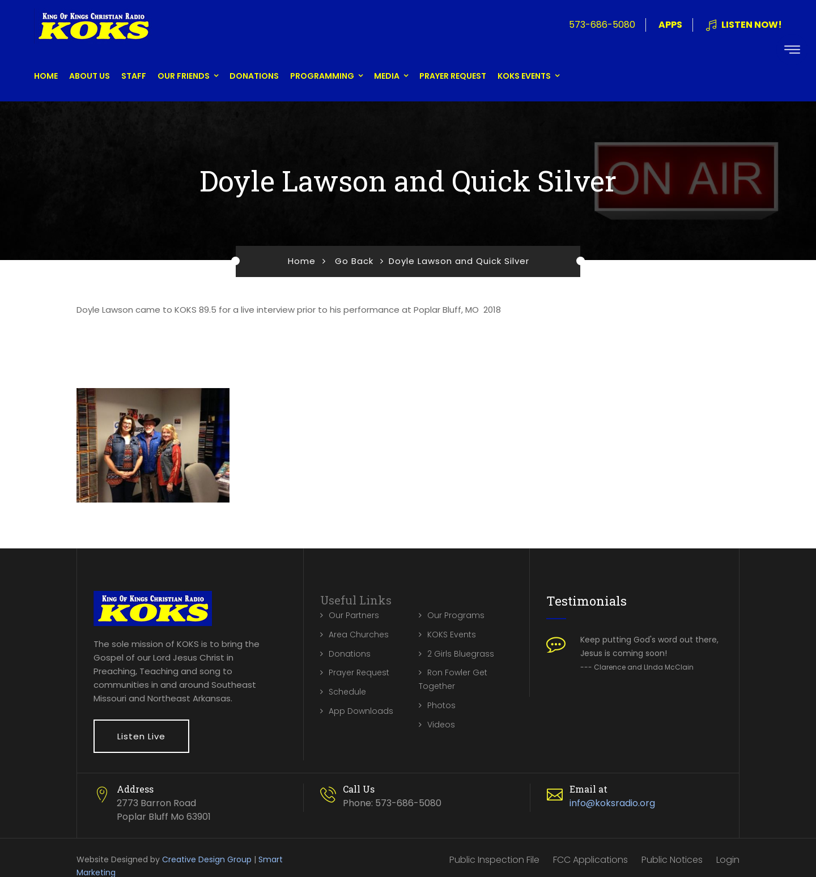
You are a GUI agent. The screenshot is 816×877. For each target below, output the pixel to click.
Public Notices (672, 859)
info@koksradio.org (612, 803)
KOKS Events (524, 76)
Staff (133, 76)
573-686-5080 (602, 24)
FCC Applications (590, 859)
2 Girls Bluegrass (460, 653)
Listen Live (141, 736)
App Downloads (361, 711)
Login (728, 859)
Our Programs (455, 615)
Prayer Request (452, 76)
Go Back (354, 261)
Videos (441, 724)
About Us (89, 76)
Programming (322, 76)
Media (387, 76)
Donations (254, 76)
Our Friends (184, 76)
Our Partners (354, 615)
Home (46, 76)
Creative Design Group (207, 859)
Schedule (347, 691)
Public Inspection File (494, 859)
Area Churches (359, 634)
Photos (441, 705)
